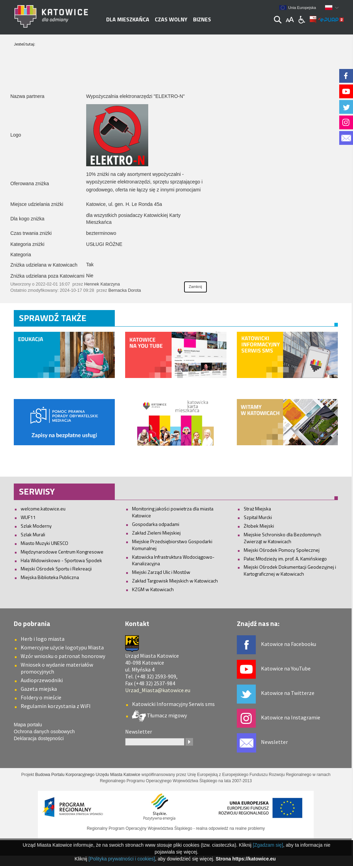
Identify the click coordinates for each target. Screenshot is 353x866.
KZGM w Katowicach (153, 589)
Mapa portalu (28, 724)
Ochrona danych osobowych (44, 731)
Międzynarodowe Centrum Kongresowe (62, 551)
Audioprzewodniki (42, 680)
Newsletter (274, 741)
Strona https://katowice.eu (246, 859)
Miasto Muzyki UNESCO (44, 543)
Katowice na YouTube (286, 668)
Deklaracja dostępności (39, 738)
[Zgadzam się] (268, 845)
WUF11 (28, 517)
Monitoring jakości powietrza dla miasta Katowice (172, 512)
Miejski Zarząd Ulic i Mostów (161, 572)
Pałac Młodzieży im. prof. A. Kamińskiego (285, 558)
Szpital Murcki (258, 517)
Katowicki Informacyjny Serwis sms (173, 703)
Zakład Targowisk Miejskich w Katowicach (175, 580)
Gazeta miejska (39, 688)
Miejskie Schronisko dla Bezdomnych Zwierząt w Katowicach (282, 538)
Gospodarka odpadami (155, 524)
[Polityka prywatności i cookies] (122, 859)
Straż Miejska (257, 508)
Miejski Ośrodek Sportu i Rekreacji (56, 568)
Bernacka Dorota (124, 290)
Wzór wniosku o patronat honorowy (63, 656)
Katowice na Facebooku (288, 643)
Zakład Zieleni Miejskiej (156, 532)
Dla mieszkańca (127, 19)
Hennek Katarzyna (102, 284)
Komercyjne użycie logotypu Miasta (62, 647)
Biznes (202, 19)
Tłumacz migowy (166, 715)
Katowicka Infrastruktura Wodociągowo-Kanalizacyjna (173, 560)
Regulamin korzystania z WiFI (56, 706)
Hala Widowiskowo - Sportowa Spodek (61, 560)
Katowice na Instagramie (290, 717)
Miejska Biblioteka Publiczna (50, 577)
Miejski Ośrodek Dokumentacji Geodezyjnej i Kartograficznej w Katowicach (290, 570)
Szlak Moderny (36, 525)
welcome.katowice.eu (43, 508)
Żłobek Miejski (259, 525)
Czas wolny (171, 19)
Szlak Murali (33, 534)
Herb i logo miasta (42, 638)
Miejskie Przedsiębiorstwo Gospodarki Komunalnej (172, 545)
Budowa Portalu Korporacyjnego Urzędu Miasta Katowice (87, 774)
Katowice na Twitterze (287, 692)
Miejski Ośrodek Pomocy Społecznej (282, 550)
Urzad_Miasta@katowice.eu (157, 690)
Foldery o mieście (41, 697)
